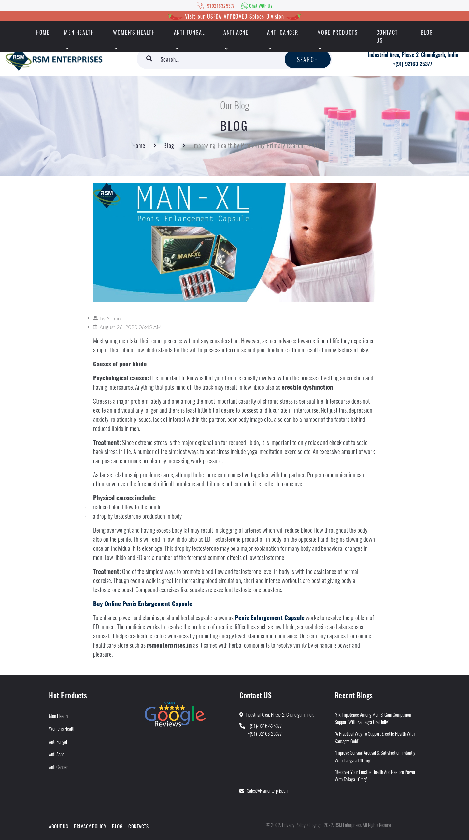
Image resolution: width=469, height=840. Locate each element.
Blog (427, 32)
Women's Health (134, 32)
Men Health (79, 32)
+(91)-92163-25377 (412, 64)
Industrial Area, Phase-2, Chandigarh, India (413, 55)
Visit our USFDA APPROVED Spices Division (234, 16)
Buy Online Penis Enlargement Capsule (142, 603)
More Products (337, 32)
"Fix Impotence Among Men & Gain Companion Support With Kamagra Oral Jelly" (373, 718)
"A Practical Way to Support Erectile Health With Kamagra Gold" (375, 737)
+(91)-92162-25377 (265, 725)
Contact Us (387, 36)
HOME (43, 32)
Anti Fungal (189, 32)
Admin (113, 318)
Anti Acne (235, 32)
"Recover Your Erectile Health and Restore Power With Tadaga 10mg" (375, 775)
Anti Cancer (282, 32)
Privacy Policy (90, 826)
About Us (58, 826)
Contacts (138, 826)
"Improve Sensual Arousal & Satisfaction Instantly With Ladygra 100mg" (375, 756)
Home (138, 145)
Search (307, 59)
